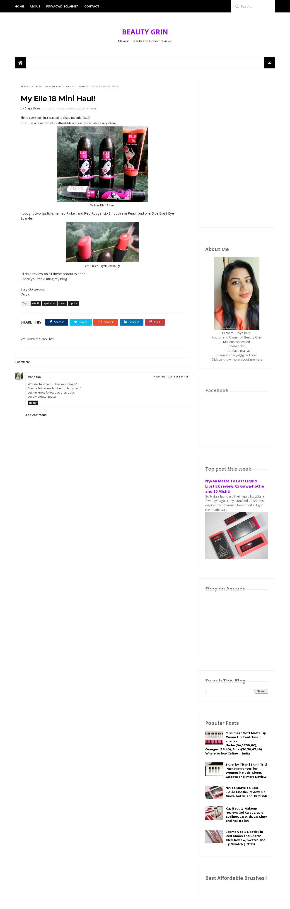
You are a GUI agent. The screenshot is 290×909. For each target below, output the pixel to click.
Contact (91, 6)
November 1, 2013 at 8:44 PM (171, 376)
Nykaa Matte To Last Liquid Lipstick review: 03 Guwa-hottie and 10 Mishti (234, 486)
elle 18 (36, 86)
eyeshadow (53, 86)
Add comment (36, 415)
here (259, 359)
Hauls (69, 86)
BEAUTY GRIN (145, 31)
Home (19, 6)
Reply (32, 402)
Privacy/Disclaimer (62, 6)
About (35, 6)
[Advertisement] (236, 153)
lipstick (83, 86)
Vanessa (34, 377)
